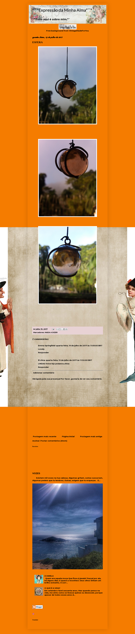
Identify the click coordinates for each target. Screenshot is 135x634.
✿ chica (41, 360)
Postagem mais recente (44, 436)
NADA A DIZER (51, 332)
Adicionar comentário (43, 373)
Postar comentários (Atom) (53, 441)
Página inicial (68, 436)
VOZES (36, 473)
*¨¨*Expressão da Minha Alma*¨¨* (62, 9)
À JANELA (49, 576)
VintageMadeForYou (79, 31)
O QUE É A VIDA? (52, 588)
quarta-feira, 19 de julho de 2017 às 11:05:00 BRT (79, 345)
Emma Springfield (46, 345)
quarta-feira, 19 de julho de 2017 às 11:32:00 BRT (69, 360)
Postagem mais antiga (91, 436)
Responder (43, 352)
